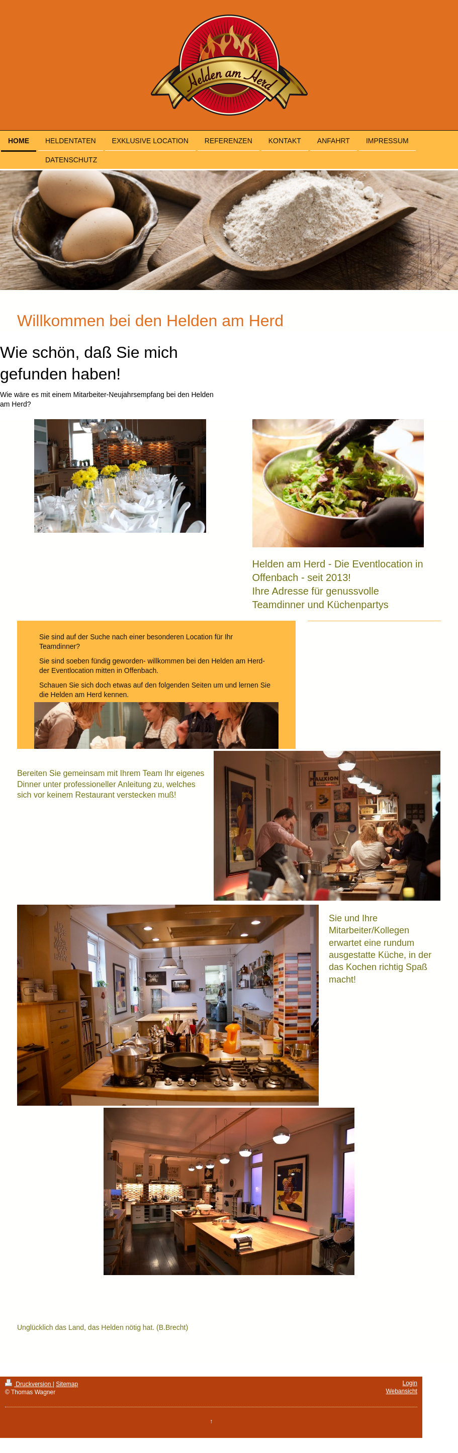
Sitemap (67, 1384)
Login (410, 1383)
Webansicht (401, 1391)
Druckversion (29, 1384)
